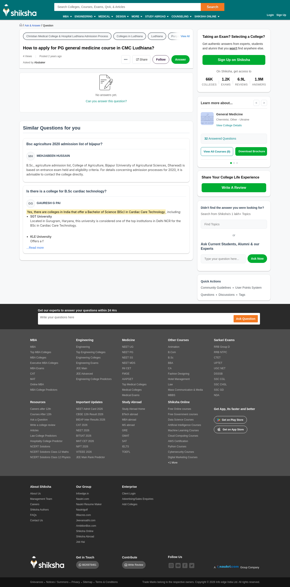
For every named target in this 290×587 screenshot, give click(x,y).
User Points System (248, 287)
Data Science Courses (180, 419)
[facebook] (185, 565)
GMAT (125, 435)
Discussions (227, 294)
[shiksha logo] (48, 562)
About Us (35, 493)
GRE (125, 430)
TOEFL (126, 451)
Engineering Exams (87, 362)
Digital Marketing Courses (182, 457)
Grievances (36, 582)
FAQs (33, 515)
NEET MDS (128, 362)
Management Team (41, 498)
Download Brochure (252, 151)
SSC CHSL (220, 384)
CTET (217, 357)
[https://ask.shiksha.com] (33, 25)
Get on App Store (231, 429)
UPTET (218, 362)
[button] (108, 230)
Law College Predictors (43, 435)
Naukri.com (82, 498)
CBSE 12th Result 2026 (89, 414)
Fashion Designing (178, 373)
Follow (161, 59)
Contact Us (36, 520)
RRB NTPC (220, 352)
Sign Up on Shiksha (234, 60)
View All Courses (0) (217, 151)
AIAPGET (127, 379)
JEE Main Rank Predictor (90, 457)
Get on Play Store (230, 420)
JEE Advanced (84, 373)
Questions (207, 294)
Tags (242, 294)
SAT (124, 441)
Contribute (129, 557)
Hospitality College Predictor (46, 441)
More (136, 17)
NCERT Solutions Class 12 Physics (50, 457)
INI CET (126, 368)
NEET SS (127, 357)
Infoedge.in (82, 493)
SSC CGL (219, 379)
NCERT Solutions (40, 446)
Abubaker (39, 62)
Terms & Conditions (106, 582)
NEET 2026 (82, 430)
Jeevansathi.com (85, 520)
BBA (170, 362)
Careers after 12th (40, 408)
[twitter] (192, 565)
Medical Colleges (132, 389)
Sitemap (87, 582)
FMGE (126, 373)
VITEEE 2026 (84, 451)
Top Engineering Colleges (91, 352)
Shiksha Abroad (85, 536)
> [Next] (264, 103)
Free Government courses (183, 414)
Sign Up (281, 15)
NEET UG (127, 346)
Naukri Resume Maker (89, 504)
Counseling (181, 17)
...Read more (35, 247)
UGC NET (219, 368)
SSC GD (219, 389)
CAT (32, 373)
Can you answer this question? (106, 101)
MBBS (171, 395)
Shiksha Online (206, 17)
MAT (32, 379)
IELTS (125, 446)
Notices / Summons (57, 582)
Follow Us (175, 557)
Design (122, 17)
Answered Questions (220, 138)
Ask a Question (39, 419)
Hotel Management (179, 379)
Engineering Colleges (88, 357)
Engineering (85, 17)
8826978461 (89, 565)
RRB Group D (222, 346)
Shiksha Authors (39, 509)
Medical (105, 17)
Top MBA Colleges (40, 352)
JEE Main (81, 368)
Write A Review (234, 187)
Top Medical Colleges (134, 384)
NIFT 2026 (82, 446)
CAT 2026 (82, 425)
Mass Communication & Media (185, 389)
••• (126, 59)
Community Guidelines (216, 287)
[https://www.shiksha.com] (21, 25)
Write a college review (42, 425)
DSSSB (218, 373)
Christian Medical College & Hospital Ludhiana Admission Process (67, 36)
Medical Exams (130, 395)
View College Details (229, 125)
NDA (216, 395)
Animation (173, 346)
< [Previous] (256, 103)
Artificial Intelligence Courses (184, 425)
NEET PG (127, 352)
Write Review (135, 565)
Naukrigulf (82, 509)
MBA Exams (37, 368)
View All (185, 36)
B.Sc (170, 357)
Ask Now (257, 258)
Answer (180, 59)
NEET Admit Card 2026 (89, 408)
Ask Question (245, 318)
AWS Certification (178, 441)
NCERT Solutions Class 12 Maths (49, 451)
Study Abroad (156, 17)
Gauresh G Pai (48, 203)
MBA (67, 17)
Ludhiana (157, 36)
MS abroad (128, 425)
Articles (34, 430)
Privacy (75, 582)
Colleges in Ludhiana (130, 36)
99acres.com (83, 515)
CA (170, 368)
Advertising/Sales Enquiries (137, 498)
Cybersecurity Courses (181, 451)
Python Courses (177, 446)
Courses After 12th (40, 414)
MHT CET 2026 (85, 441)
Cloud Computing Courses (183, 435)
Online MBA (37, 384)
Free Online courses (179, 408)
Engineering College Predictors (94, 379)
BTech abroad (130, 414)
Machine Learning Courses (183, 430)
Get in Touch (85, 557)
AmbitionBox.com (86, 525)
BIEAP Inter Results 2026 (90, 419)
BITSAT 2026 (83, 435)
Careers (34, 504)
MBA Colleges (38, 357)
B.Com (172, 352)
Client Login (129, 493)
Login (270, 15)
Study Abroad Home (133, 408)
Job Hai (80, 541)
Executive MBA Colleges (44, 362)
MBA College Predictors (43, 389)
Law (170, 384)
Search (212, 7)
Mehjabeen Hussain (53, 155)
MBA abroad (129, 419)
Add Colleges (129, 504)
